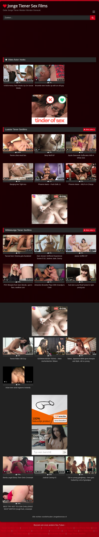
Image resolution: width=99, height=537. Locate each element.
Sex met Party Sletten (39, 534)
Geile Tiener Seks (70, 531)
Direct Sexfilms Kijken (22, 531)
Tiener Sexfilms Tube (11, 528)
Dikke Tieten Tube (49, 528)
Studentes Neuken (57, 534)
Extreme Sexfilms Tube (31, 528)
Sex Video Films (86, 531)
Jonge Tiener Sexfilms (76, 534)
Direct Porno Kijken (83, 528)
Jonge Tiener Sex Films (25, 5)
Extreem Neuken (66, 528)
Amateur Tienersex (40, 531)
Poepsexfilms (55, 531)
